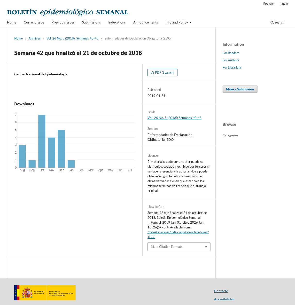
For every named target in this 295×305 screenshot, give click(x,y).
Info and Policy (177, 22)
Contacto (221, 291)
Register (269, 4)
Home (11, 22)
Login (284, 4)
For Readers (231, 53)
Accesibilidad (224, 299)
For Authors (231, 60)
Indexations (117, 22)
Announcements (145, 22)
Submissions (91, 22)
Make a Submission (240, 89)
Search (278, 22)
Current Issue (34, 22)
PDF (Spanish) (164, 72)
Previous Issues (63, 22)
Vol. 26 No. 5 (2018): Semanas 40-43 (73, 38)
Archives (35, 38)
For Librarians (232, 67)
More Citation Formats (167, 247)
